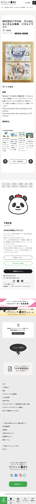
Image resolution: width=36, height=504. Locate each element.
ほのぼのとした (23, 186)
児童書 (20, 184)
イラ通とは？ (5, 387)
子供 (4, 186)
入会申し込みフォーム (8, 433)
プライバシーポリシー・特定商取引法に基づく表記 (16, 404)
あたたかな (14, 186)
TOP (3, 384)
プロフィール (17, 257)
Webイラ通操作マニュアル (10, 411)
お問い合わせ (5, 401)
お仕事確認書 (5, 426)
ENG (29, 3)
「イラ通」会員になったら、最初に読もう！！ (14, 423)
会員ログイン (18, 484)
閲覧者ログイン (3, 500)
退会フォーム (5, 440)
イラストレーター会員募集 (9, 394)
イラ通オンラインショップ (10, 446)
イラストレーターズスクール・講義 (12, 407)
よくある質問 (5, 397)
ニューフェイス (25, 499)
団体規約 (4, 430)
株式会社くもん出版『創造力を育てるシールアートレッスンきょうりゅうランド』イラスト (22, 141)
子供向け (14, 184)
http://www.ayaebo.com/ (11, 278)
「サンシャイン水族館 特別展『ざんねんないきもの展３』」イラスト (30, 141)
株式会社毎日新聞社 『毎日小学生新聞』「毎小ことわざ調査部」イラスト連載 (14, 141)
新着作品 (32, 499)
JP (26, 3)
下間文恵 (8, 30)
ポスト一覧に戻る (18, 161)
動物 (31, 184)
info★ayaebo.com (10, 275)
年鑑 (3, 391)
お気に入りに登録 (18, 263)
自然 (8, 186)
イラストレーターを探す (11, 501)
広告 (26, 184)
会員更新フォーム (7, 436)
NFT (4, 449)
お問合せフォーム (18, 271)
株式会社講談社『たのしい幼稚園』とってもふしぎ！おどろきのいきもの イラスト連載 (6, 141)
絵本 (31, 186)
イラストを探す (18, 500)
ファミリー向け (6, 184)
